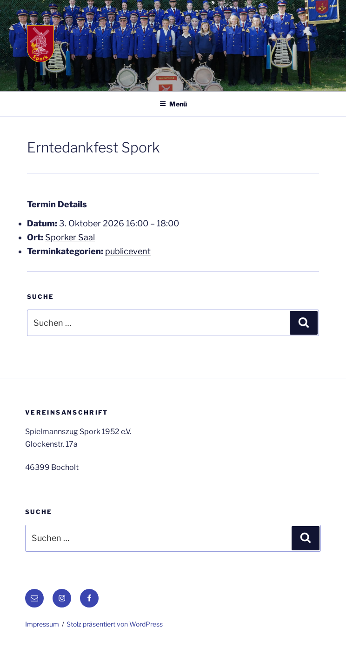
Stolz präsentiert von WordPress (115, 624)
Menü (173, 104)
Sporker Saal (70, 237)
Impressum (42, 624)
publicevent (128, 251)
